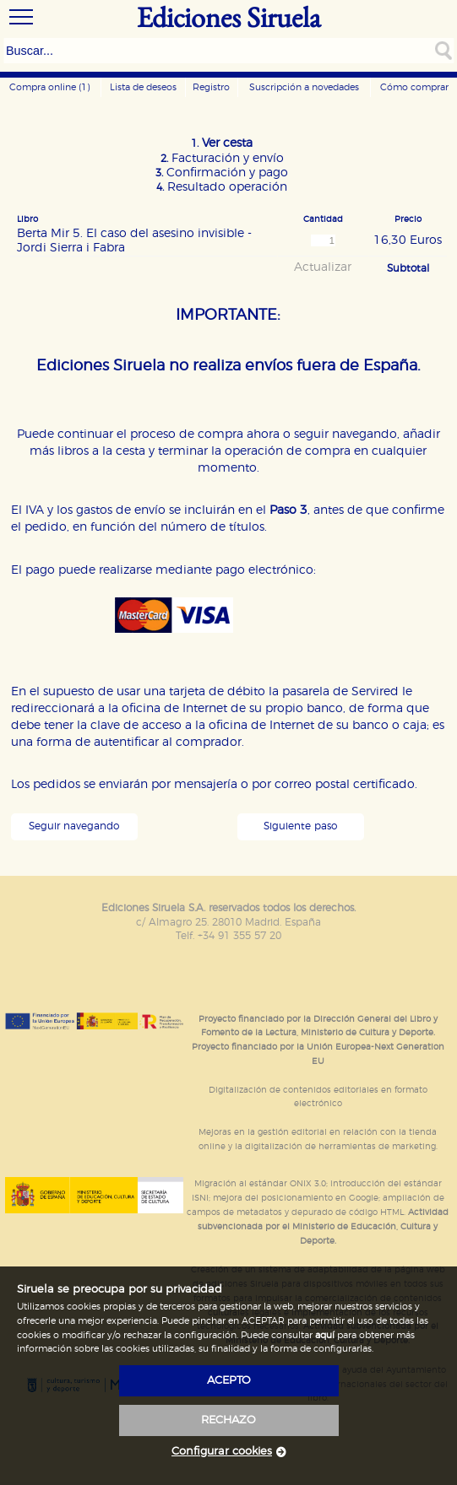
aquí (325, 1335)
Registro (211, 87)
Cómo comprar (414, 87)
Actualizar (322, 267)
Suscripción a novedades (304, 87)
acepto (229, 1380)
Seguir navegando (74, 826)
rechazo (228, 1420)
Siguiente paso (300, 826)
